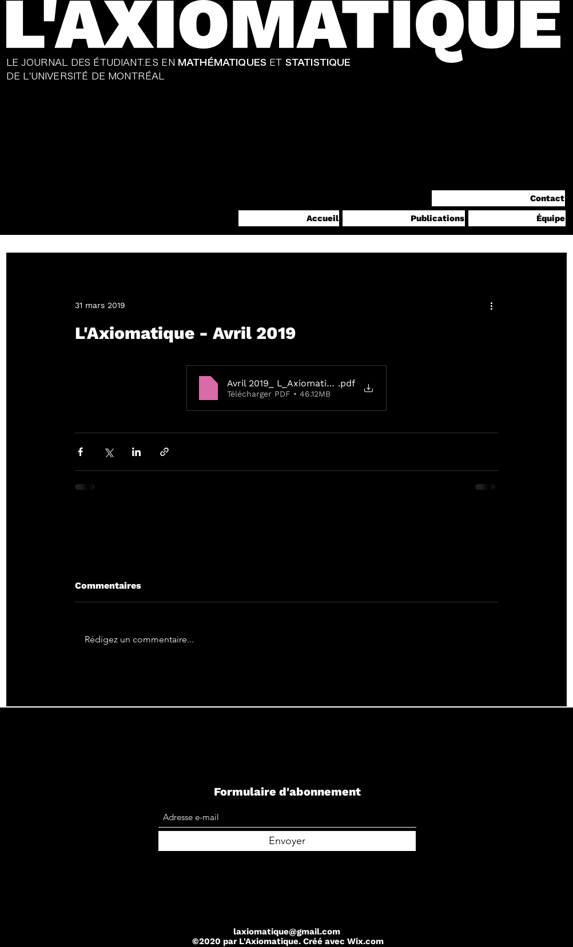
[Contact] (498, 198)
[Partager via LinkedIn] (136, 451)
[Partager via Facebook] (80, 451)
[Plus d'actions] (491, 305)
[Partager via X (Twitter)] (108, 451)
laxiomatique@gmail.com (286, 931)
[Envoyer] (287, 841)
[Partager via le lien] (164, 451)
